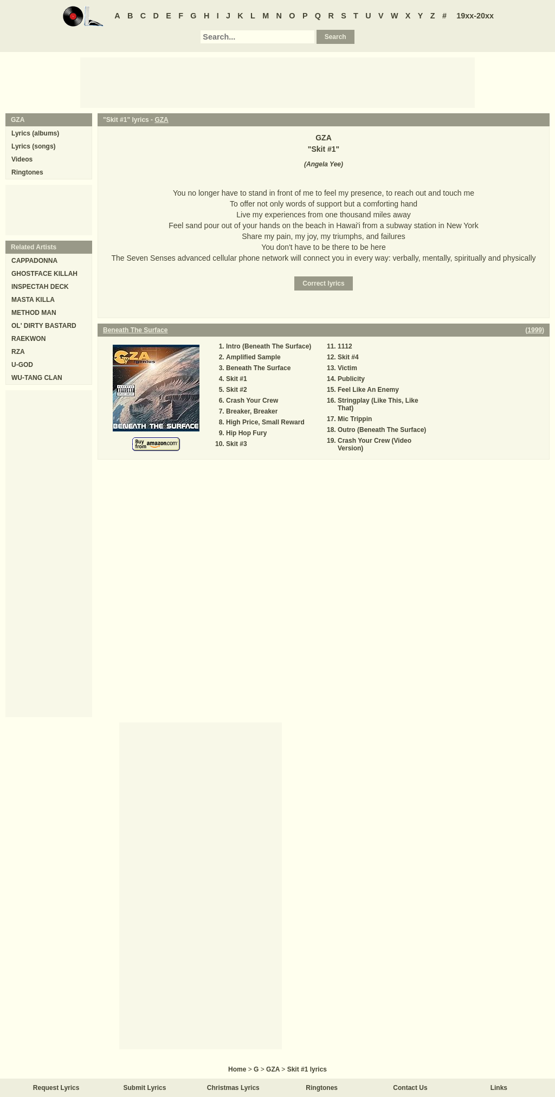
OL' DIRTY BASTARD (43, 326)
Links (499, 1088)
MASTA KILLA (33, 300)
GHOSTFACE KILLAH (44, 274)
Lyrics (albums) (35, 133)
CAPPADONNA (34, 260)
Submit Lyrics (145, 1088)
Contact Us (410, 1088)
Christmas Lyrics (233, 1088)
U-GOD (22, 365)
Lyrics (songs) (33, 146)
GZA (161, 120)
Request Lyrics (56, 1088)
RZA (18, 352)
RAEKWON (28, 339)
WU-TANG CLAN (36, 378)
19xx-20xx (475, 15)
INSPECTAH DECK (40, 287)
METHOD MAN (33, 313)
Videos (22, 159)
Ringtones (27, 172)
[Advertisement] (277, 81)
